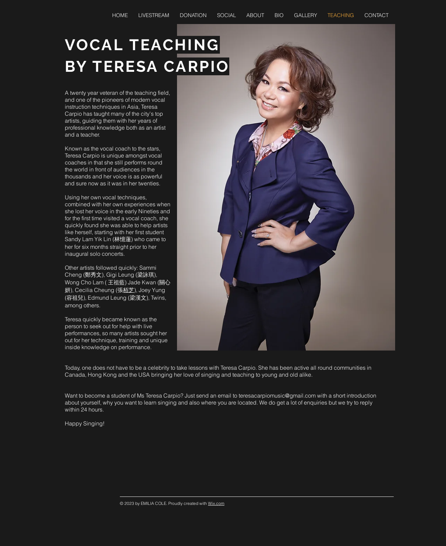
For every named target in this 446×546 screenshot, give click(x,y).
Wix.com (216, 503)
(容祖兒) (75, 297)
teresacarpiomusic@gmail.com (277, 395)
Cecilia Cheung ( (96, 289)
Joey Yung (152, 289)
